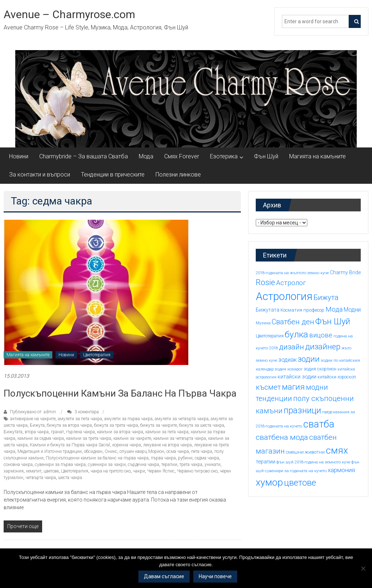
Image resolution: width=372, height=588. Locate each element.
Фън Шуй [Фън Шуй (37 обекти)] (332, 321)
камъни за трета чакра (88, 438)
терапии (169, 464)
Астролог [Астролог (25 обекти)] (291, 283)
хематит (33, 471)
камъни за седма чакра (40, 438)
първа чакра (163, 458)
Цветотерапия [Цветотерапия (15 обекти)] (270, 335)
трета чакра (190, 464)
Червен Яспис (161, 471)
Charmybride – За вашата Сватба (83, 156)
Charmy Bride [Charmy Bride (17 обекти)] (345, 272)
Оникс (111, 451)
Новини (18, 156)
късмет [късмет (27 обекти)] (268, 387)
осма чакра (177, 451)
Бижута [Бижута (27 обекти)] (326, 297)
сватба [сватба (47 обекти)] (318, 424)
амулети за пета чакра (80, 418)
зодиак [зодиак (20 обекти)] (287, 359)
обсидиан (93, 451)
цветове (51, 471)
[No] (363, 568)
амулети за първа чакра (128, 418)
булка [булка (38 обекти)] (296, 334)
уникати (213, 464)
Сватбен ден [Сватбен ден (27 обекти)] (293, 321)
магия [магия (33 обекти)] (293, 387)
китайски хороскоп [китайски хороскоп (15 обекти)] (337, 377)
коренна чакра (126, 444)
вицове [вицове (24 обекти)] (320, 335)
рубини (185, 458)
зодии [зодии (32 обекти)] (309, 359)
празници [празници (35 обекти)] (302, 410)
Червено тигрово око (197, 471)
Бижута (37, 425)
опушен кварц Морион (142, 451)
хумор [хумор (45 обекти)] (269, 482)
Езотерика (224, 156)
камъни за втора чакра (120, 431)
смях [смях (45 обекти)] (337, 450)
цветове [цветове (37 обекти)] (300, 483)
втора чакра (37, 431)
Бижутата (13, 431)
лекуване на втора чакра (167, 444)
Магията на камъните (317, 156)
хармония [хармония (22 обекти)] (341, 470)
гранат (57, 431)
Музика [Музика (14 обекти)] (263, 322)
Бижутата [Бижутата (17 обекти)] (267, 310)
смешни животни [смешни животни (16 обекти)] (305, 452)
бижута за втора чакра (69, 425)
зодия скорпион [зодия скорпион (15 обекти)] (320, 369)
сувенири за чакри (107, 464)
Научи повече (215, 576)
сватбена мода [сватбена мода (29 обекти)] (282, 437)
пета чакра (201, 451)
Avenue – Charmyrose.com (69, 14)
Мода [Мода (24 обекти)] (334, 309)
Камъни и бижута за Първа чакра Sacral (70, 444)
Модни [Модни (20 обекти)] (352, 309)
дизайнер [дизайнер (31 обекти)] (322, 346)
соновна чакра (18, 464)
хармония (14, 471)
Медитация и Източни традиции (49, 451)
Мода (146, 156)
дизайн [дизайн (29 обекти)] (291, 346)
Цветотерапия (96, 354)
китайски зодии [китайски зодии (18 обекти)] (297, 376)
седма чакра (207, 458)
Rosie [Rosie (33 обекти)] (265, 282)
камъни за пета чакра (167, 431)
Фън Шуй (266, 156)
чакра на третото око (110, 471)
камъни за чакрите (132, 438)
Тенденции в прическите (113, 174)
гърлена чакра (80, 431)
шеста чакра (70, 477)
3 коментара (83, 411)
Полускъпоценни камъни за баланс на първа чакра (120, 393)
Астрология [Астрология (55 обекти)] (284, 296)
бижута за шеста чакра (201, 425)
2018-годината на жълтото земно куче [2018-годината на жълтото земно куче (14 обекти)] (292, 272)
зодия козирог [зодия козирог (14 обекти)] (289, 369)
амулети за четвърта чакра (182, 418)
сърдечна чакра (143, 464)
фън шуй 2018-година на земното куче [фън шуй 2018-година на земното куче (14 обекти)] (313, 462)
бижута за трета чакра (116, 425)
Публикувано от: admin (33, 411)
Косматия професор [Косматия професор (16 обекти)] (302, 310)
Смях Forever (181, 156)
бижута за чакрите (158, 425)
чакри (139, 471)
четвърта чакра (40, 477)
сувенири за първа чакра (60, 464)
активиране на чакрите (33, 418)
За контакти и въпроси (39, 174)
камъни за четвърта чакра (179, 438)
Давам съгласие (164, 576)
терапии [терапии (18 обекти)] (265, 461)
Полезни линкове (178, 174)
